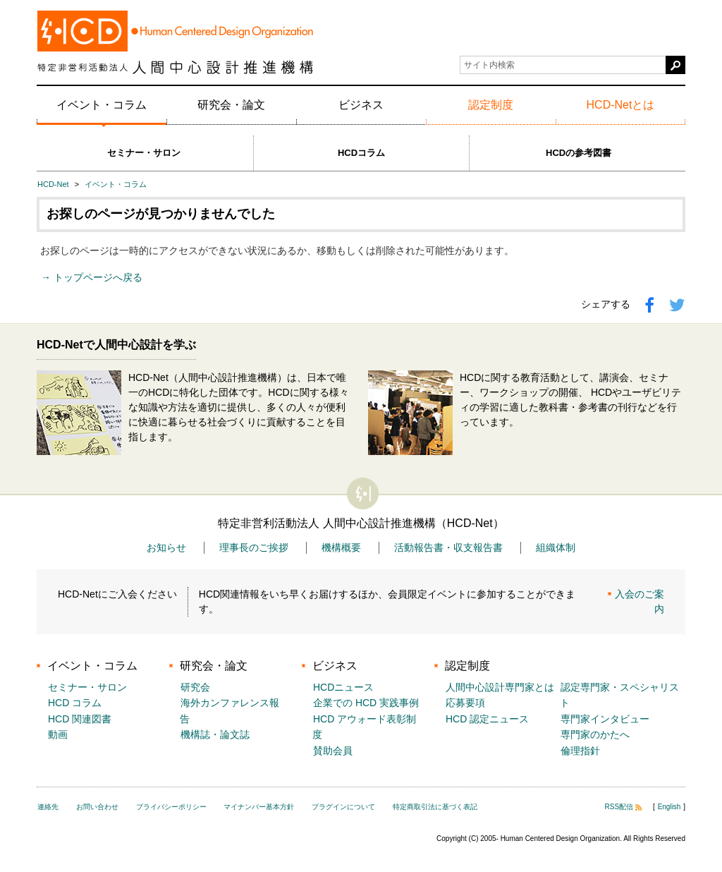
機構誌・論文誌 (215, 734)
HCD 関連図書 (79, 719)
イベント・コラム (101, 105)
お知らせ (166, 547)
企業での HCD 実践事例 (366, 702)
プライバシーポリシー (171, 807)
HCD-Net (53, 184)
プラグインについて (343, 807)
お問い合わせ (97, 807)
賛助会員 (333, 750)
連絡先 (48, 807)
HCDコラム (361, 152)
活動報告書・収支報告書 (448, 547)
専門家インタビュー (605, 719)
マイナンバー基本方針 (259, 807)
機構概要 (341, 547)
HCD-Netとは (621, 105)
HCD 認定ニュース (487, 719)
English (669, 807)
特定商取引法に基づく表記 (435, 807)
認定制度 (490, 105)
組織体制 (555, 547)
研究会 (195, 687)
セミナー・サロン (143, 152)
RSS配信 (623, 807)
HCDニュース (343, 687)
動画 (58, 734)
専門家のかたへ (595, 734)
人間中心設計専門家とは (500, 687)
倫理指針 (580, 750)
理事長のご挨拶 (253, 547)
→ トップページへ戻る (91, 277)
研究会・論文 (231, 105)
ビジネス (361, 105)
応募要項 (465, 702)
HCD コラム (75, 702)
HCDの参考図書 (578, 152)
